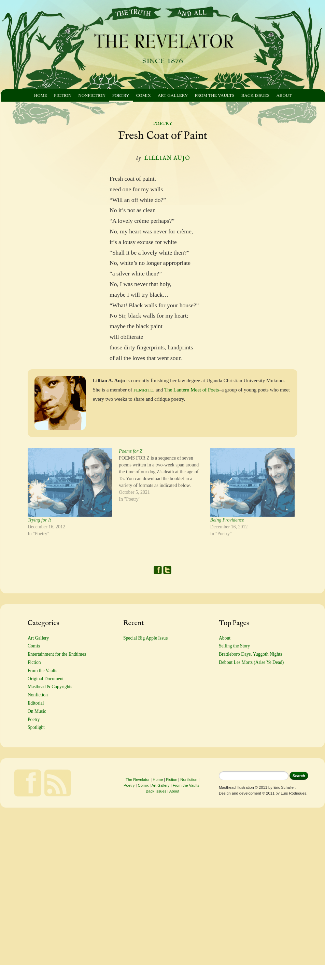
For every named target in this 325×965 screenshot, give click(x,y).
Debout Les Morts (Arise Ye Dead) (251, 662)
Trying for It (39, 520)
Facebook (158, 570)
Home (40, 95)
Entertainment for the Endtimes (57, 654)
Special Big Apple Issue (145, 638)
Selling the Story (234, 645)
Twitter (167, 570)
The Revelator (138, 779)
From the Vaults (215, 95)
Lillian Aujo (167, 158)
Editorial (36, 703)
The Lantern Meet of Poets (191, 390)
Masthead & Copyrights (50, 686)
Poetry (120, 95)
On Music (37, 711)
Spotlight (36, 727)
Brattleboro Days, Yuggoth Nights (250, 654)
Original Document (45, 678)
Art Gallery (173, 95)
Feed (57, 783)
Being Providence (227, 520)
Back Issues (255, 95)
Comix (143, 95)
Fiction (62, 95)
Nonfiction (91, 95)
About (284, 95)
